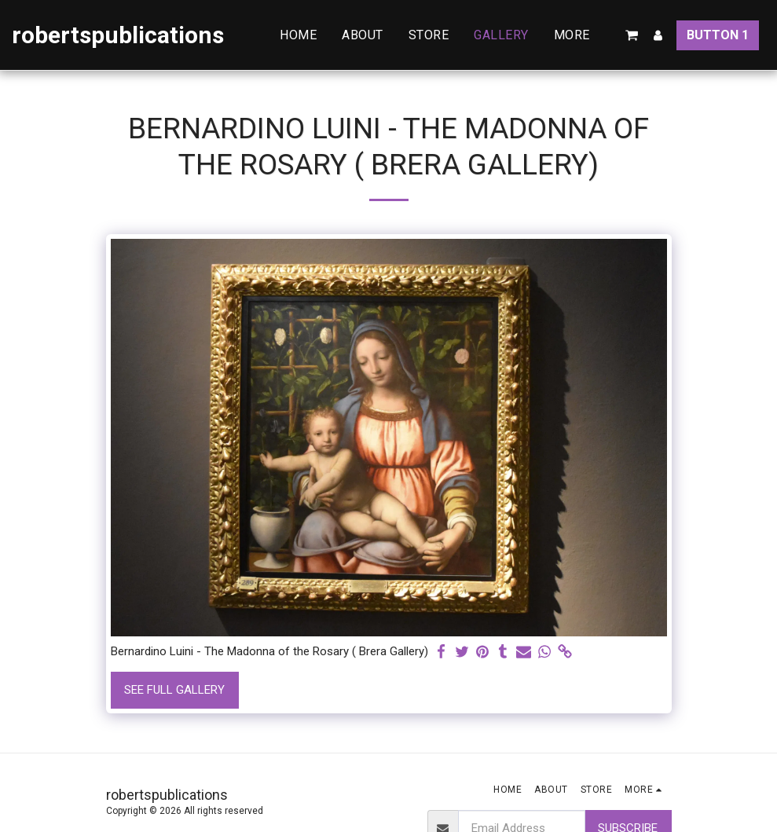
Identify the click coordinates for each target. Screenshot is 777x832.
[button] (631, 35)
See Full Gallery (174, 690)
